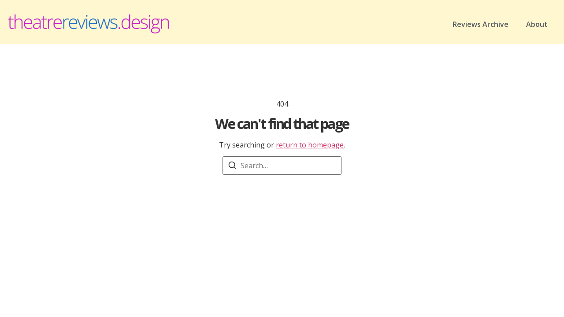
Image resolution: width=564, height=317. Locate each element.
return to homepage (310, 145)
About (537, 24)
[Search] (232, 166)
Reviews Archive (480, 24)
